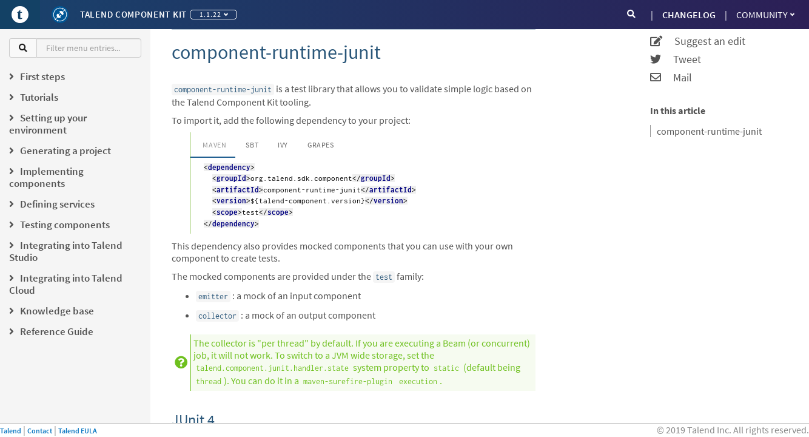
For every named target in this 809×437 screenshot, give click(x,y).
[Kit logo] (60, 14)
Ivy (283, 144)
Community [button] (765, 14)
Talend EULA (77, 430)
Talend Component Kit (133, 14)
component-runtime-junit (709, 131)
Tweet (675, 59)
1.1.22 (214, 14)
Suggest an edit (697, 41)
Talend (10, 430)
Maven (214, 144)
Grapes (320, 144)
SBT (252, 144)
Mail (671, 78)
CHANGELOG (689, 14)
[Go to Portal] (20, 14)
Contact (39, 430)
